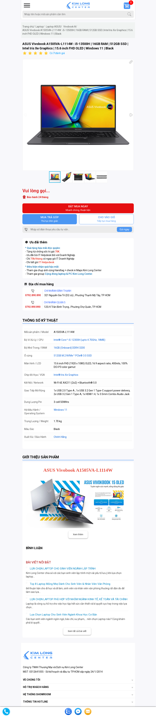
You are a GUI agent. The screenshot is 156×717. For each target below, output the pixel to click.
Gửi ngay (124, 229)
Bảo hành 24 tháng (37, 197)
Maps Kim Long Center (89, 270)
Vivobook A (70, 26)
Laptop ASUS (54, 26)
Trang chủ (28, 26)
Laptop (40, 26)
